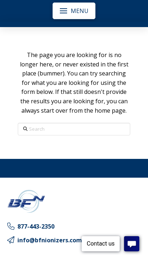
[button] (74, 11)
